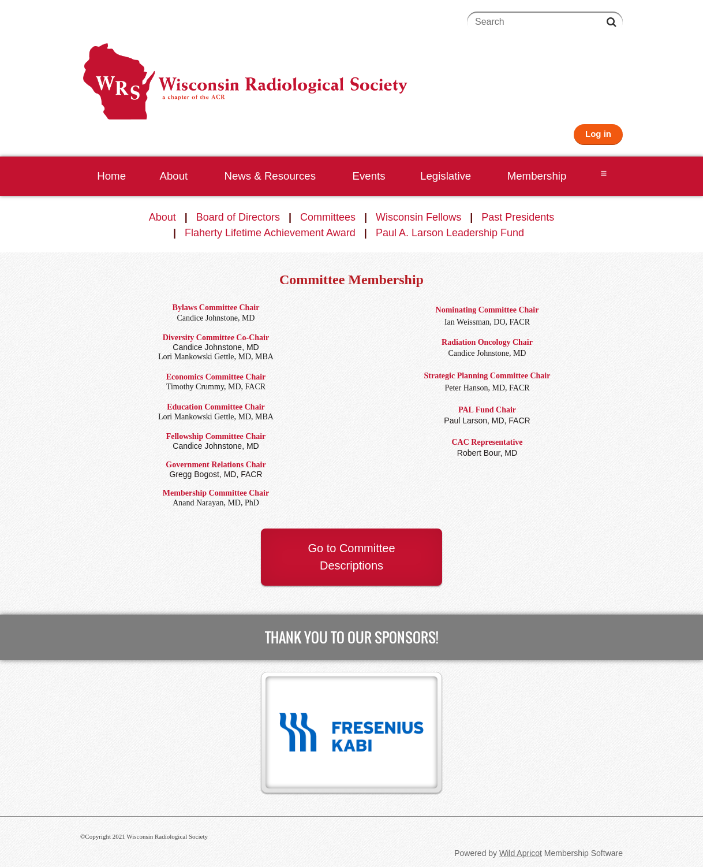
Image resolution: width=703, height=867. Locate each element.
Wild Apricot (520, 853)
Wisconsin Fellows (418, 217)
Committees (328, 217)
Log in (598, 134)
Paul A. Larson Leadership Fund (450, 233)
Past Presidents (517, 217)
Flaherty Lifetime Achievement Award (270, 233)
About (162, 217)
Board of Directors (238, 217)
